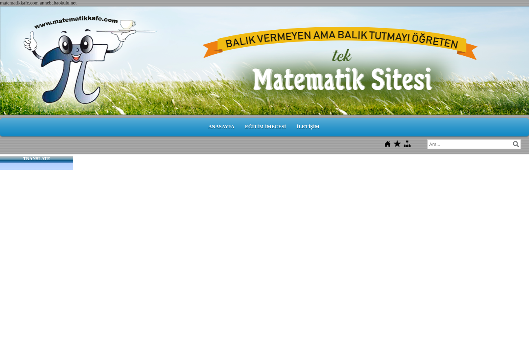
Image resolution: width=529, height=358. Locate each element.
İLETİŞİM (308, 127)
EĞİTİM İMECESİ (265, 127)
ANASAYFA (221, 127)
